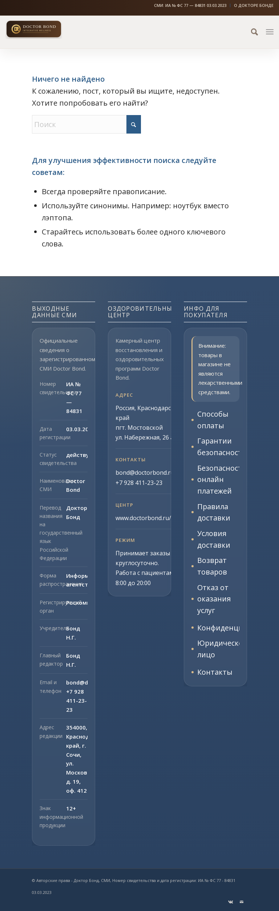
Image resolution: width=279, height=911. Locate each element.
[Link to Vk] (230, 901)
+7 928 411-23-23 (76, 700)
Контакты (214, 674)
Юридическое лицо (218, 651)
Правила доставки (213, 513)
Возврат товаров (212, 567)
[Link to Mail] (241, 901)
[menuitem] (190, 5)
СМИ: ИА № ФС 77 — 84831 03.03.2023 (190, 5)
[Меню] (270, 32)
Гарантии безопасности (218, 447)
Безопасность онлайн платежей (218, 480)
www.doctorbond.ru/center (152, 518)
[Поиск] (251, 32)
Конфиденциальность (218, 629)
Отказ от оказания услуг (214, 600)
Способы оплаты (213, 419)
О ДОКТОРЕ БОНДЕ (254, 5)
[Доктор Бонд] (45, 29)
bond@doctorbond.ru (145, 473)
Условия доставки (213, 540)
